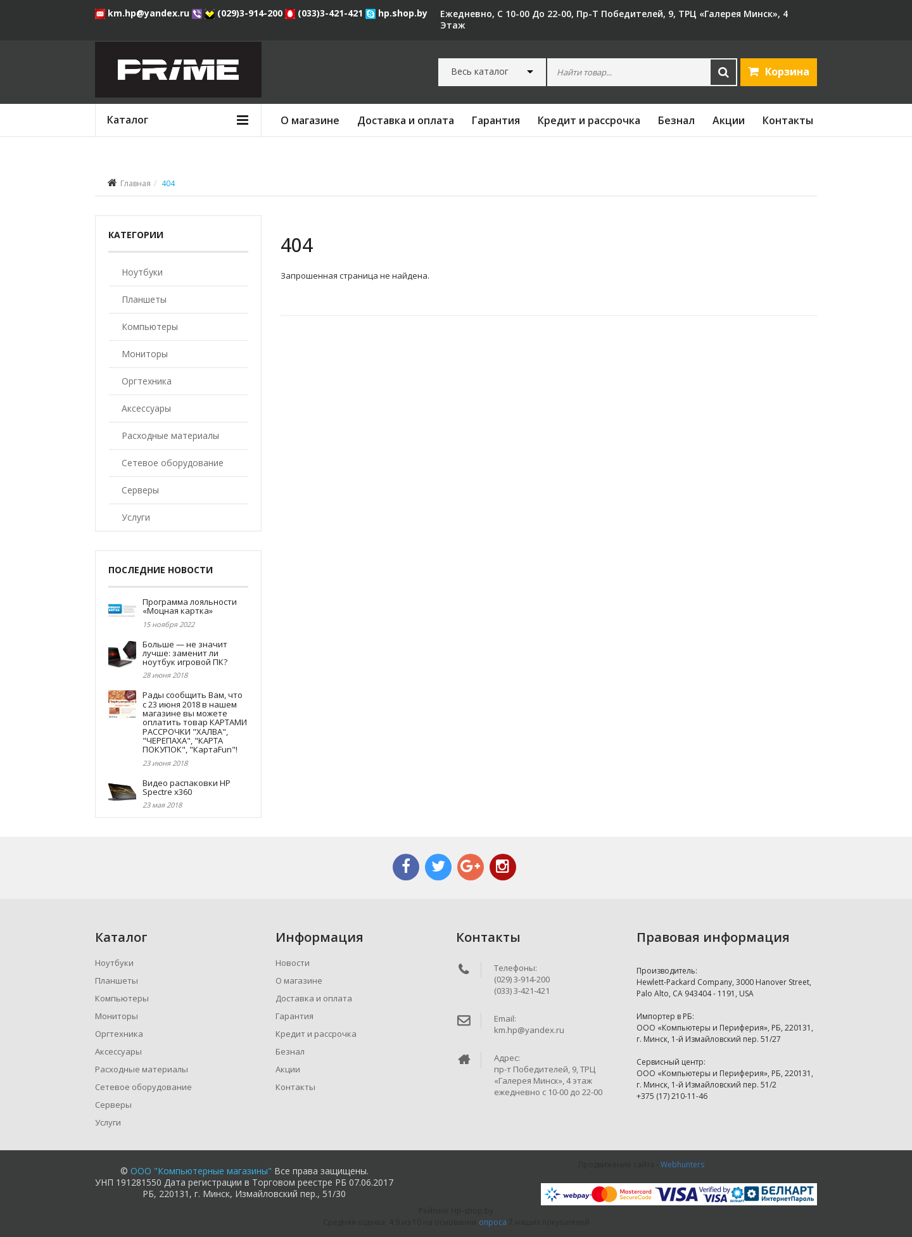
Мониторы (145, 354)
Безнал (676, 120)
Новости (293, 962)
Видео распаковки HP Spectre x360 (186, 787)
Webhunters (682, 1164)
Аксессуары (146, 408)
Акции (728, 120)
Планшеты (144, 299)
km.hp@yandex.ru (143, 13)
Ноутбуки (142, 272)
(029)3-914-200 (245, 13)
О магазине (310, 120)
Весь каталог (480, 71)
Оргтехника (147, 381)
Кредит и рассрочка (589, 120)
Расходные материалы (170, 435)
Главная (135, 183)
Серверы (140, 490)
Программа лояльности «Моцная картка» (189, 606)
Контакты (788, 120)
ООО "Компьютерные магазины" (201, 1171)
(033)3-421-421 (325, 13)
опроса (493, 1222)
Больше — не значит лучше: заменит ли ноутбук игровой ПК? (184, 653)
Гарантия (496, 120)
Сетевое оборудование (173, 463)
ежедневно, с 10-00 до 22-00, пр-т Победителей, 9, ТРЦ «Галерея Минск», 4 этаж (614, 19)
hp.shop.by (396, 13)
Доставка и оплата (405, 120)
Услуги (136, 517)
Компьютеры (150, 326)
